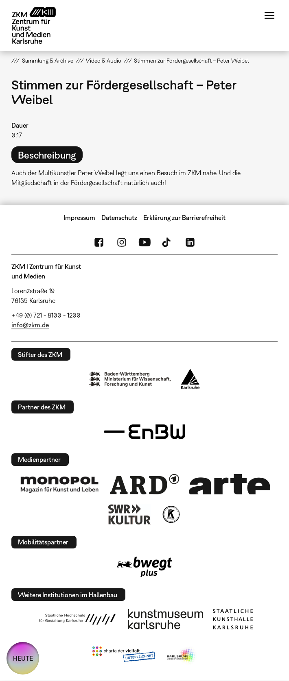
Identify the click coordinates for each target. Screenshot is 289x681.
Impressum (79, 217)
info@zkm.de (30, 325)
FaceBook (99, 242)
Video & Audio (103, 60)
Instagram (122, 242)
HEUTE (23, 658)
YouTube (144, 242)
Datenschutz (119, 217)
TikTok (167, 242)
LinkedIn (190, 242)
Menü (269, 15)
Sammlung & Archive (47, 60)
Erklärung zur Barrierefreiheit (184, 217)
